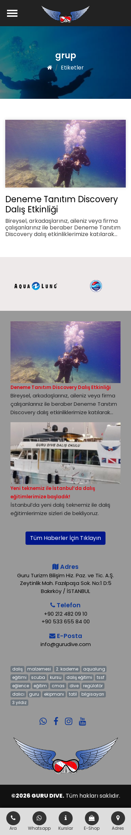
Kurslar (65, 821)
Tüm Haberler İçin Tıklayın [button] (65, 538)
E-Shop (92, 821)
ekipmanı (54, 694)
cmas (58, 686)
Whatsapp (39, 821)
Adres (118, 821)
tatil (73, 694)
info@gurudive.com (66, 644)
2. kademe (67, 669)
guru (34, 694)
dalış (17, 669)
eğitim (40, 686)
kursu (55, 677)
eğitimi (19, 677)
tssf (100, 677)
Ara (13, 821)
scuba (38, 677)
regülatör (93, 686)
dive (74, 686)
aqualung (94, 669)
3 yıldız (19, 702)
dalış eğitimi (79, 677)
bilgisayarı (92, 694)
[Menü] (12, 13)
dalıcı (18, 694)
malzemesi (39, 669)
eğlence (20, 686)
